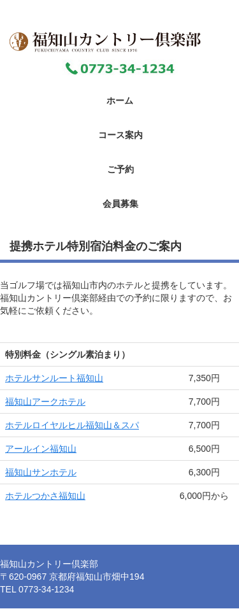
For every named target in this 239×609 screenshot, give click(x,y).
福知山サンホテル (40, 472)
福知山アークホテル (45, 401)
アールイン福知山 (40, 449)
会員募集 (120, 204)
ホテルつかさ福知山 (45, 496)
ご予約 (120, 169)
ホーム (119, 100)
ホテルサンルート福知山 (54, 378)
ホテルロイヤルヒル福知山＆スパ (72, 425)
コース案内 (120, 135)
